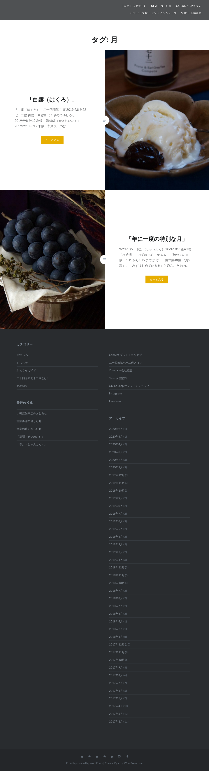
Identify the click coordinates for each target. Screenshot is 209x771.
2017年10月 (116, 659)
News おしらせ (161, 5)
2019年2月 (116, 552)
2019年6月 (116, 521)
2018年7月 (116, 606)
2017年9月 (116, 667)
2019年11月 (116, 482)
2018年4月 (116, 621)
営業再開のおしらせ (29, 421)
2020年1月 (116, 467)
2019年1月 (116, 559)
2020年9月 (116, 428)
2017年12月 (116, 644)
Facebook (115, 401)
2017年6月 (116, 690)
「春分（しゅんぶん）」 (32, 444)
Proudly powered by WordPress (84, 763)
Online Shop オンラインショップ (153, 13)
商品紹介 (22, 385)
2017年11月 (116, 652)
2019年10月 (116, 490)
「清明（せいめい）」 (30, 436)
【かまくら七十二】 (134, 5)
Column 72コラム (189, 5)
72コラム (22, 354)
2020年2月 (116, 459)
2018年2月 (116, 629)
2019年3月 (116, 544)
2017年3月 (116, 713)
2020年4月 (116, 444)
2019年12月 (116, 475)
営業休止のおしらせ (29, 428)
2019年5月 (116, 528)
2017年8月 (116, 675)
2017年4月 (116, 706)
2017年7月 (116, 683)
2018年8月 (116, 598)
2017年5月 (116, 698)
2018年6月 (116, 613)
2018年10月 (116, 582)
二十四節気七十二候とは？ (125, 362)
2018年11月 (116, 575)
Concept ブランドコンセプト (127, 354)
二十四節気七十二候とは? (32, 378)
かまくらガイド (26, 370)
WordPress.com (133, 763)
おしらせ (22, 362)
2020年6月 (116, 436)
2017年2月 (116, 721)
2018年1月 (116, 636)
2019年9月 (116, 498)
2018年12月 (116, 567)
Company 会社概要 (120, 370)
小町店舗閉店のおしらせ (32, 413)
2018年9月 (116, 590)
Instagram (115, 393)
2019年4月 (116, 536)
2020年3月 (116, 452)
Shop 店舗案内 (191, 13)
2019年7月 (116, 513)
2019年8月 (116, 505)
